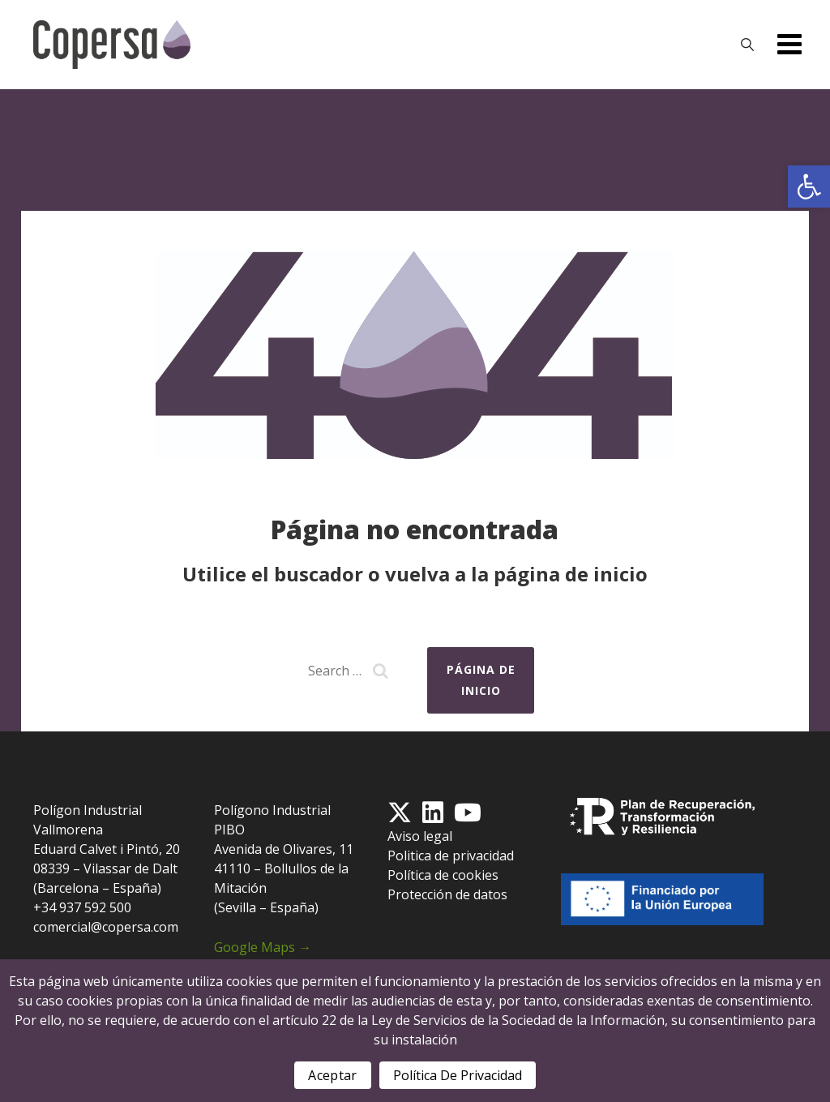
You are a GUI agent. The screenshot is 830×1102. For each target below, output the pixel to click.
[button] (809, 186)
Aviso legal (419, 836)
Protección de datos (447, 894)
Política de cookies (442, 875)
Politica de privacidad (450, 855)
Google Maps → (262, 947)
